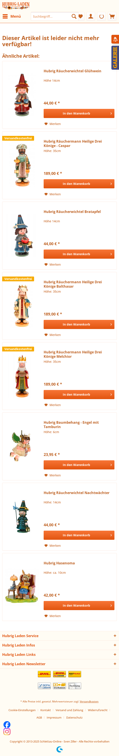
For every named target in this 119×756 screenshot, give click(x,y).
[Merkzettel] (80, 16)
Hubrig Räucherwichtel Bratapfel (72, 211)
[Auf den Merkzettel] (53, 124)
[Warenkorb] (112, 16)
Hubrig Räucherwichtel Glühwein (72, 71)
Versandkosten (89, 701)
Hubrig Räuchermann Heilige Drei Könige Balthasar (73, 284)
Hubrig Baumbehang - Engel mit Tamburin (71, 424)
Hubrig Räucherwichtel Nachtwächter (76, 493)
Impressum (54, 717)
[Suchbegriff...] (54, 16)
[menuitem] (11, 16)
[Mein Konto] (90, 16)
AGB (39, 717)
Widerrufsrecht (97, 710)
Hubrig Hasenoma (59, 563)
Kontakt (45, 710)
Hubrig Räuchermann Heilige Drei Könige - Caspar (73, 143)
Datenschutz (74, 717)
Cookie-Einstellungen (22, 710)
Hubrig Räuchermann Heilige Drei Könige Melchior (73, 354)
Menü (12, 16)
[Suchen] (74, 16)
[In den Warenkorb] (79, 113)
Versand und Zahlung (69, 710)
